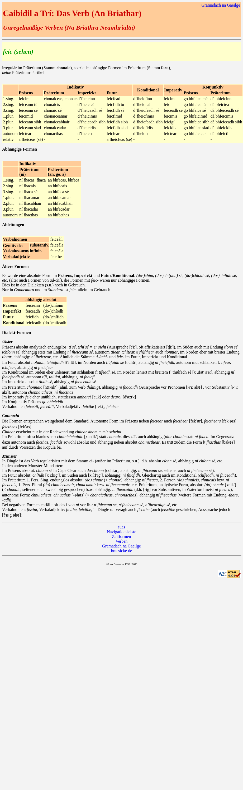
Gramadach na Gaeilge (220, 5)
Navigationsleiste (121, 531)
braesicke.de (121, 551)
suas (121, 527)
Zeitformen (121, 536)
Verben (121, 541)
